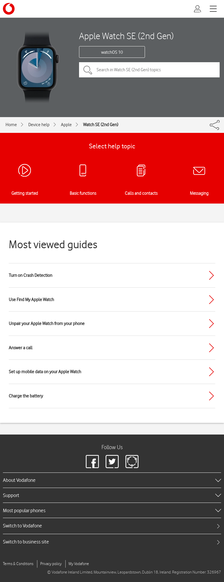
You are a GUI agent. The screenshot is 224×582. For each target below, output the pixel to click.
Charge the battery (26, 396)
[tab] (112, 526)
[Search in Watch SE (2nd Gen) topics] (149, 69)
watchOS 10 (112, 52)
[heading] (112, 480)
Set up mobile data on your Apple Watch (45, 371)
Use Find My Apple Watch (31, 299)
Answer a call (20, 347)
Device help (39, 124)
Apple (66, 124)
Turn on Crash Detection (30, 275)
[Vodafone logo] (9, 9)
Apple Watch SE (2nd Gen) (126, 35)
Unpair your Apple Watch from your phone (47, 323)
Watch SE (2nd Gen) (100, 124)
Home (11, 124)
